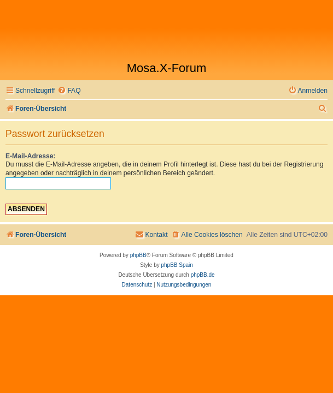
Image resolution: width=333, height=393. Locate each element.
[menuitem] (68, 91)
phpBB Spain (176, 265)
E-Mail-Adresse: (30, 156)
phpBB (138, 255)
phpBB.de (203, 275)
